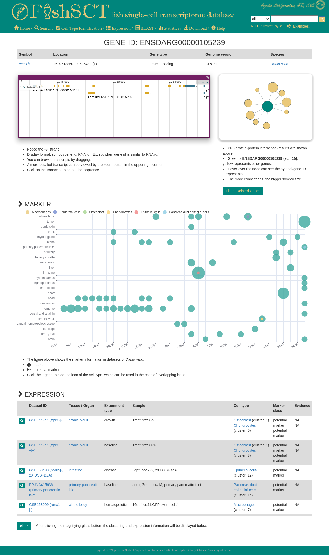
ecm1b (24, 64)
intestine (75, 470)
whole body (78, 505)
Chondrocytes (245, 425)
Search (42, 28)
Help (218, 28)
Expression (118, 28)
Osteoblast (242, 420)
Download (195, 28)
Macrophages (244, 505)
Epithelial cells (245, 470)
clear (24, 526)
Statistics (168, 28)
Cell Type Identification (79, 28)
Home (22, 28)
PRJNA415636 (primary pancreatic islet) (44, 490)
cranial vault (78, 420)
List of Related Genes (243, 191)
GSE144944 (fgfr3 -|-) (46, 420)
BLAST (144, 28)
